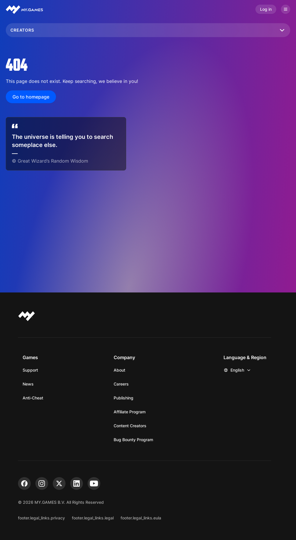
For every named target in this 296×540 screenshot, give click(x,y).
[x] (59, 483)
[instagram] (41, 483)
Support (30, 370)
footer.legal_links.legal (93, 518)
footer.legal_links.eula (141, 518)
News (28, 384)
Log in (266, 9)
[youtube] (94, 483)
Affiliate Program (130, 411)
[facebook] (24, 483)
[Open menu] (285, 9)
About (119, 370)
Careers (121, 384)
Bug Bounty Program (133, 439)
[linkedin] (76, 483)
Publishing (123, 398)
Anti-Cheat (33, 398)
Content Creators (130, 425)
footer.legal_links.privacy (41, 518)
